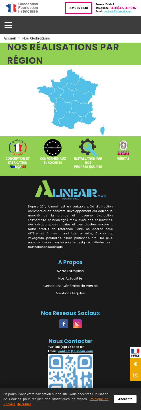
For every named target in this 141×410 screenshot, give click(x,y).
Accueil (9, 38)
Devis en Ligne (78, 8)
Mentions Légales (70, 293)
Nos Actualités (70, 278)
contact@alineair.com (117, 11)
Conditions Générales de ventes (70, 285)
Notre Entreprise (70, 271)
